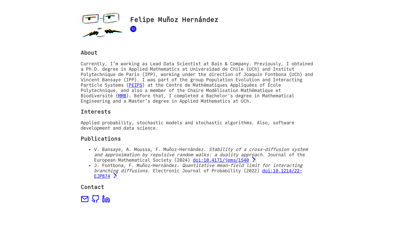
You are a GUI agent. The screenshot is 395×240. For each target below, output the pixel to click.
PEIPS (135, 85)
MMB (122, 95)
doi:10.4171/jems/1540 (221, 160)
